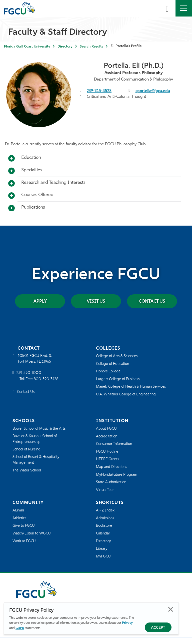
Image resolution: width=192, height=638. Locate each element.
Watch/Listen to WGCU (32, 534)
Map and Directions (112, 467)
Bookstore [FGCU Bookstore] (105, 526)
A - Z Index (105, 511)
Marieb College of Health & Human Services (132, 387)
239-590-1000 (29, 374)
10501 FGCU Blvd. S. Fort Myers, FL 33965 (35, 359)
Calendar (103, 534)
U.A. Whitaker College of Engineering (127, 395)
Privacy (127, 622)
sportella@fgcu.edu (153, 91)
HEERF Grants (108, 459)
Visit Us (96, 301)
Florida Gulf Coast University (27, 47)
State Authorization (112, 482)
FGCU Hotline (107, 452)
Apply (44, 301)
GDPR (20, 628)
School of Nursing (27, 450)
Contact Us (148, 301)
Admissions (105, 518)
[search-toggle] (167, 8)
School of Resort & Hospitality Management (37, 460)
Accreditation (107, 437)
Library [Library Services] (102, 549)
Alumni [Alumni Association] (18, 511)
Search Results (91, 47)
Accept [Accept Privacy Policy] (158, 628)
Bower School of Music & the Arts (40, 429)
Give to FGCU (24, 526)
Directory (65, 47)
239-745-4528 (99, 91)
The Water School (27, 471)
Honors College (109, 372)
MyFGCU (104, 557)
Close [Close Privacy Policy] (171, 609)
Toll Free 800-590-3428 (40, 380)
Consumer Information (115, 444)
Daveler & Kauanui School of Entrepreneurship (36, 439)
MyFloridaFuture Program (118, 475)
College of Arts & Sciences (118, 356)
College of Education (113, 364)
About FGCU (107, 429)
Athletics (19, 518)
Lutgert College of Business (119, 379)
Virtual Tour (105, 490)
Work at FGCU (24, 541)
